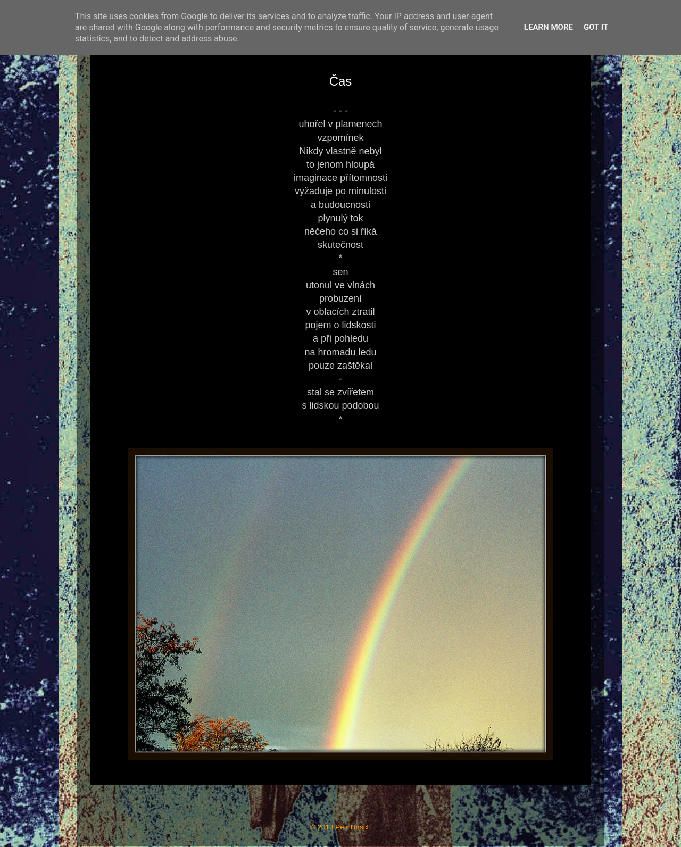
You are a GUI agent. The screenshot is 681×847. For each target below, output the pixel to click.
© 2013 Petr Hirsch (340, 827)
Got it (596, 27)
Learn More (548, 27)
